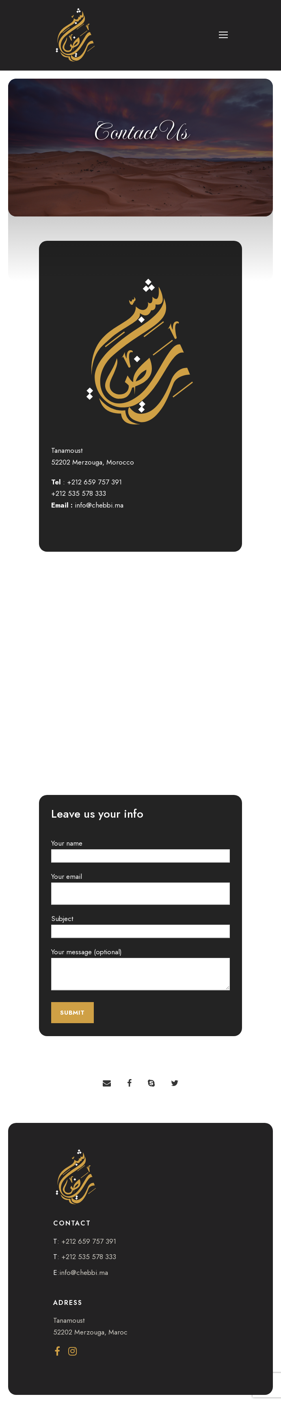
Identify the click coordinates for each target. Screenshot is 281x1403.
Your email (140, 888)
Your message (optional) (140, 970)
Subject (140, 926)
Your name (140, 850)
